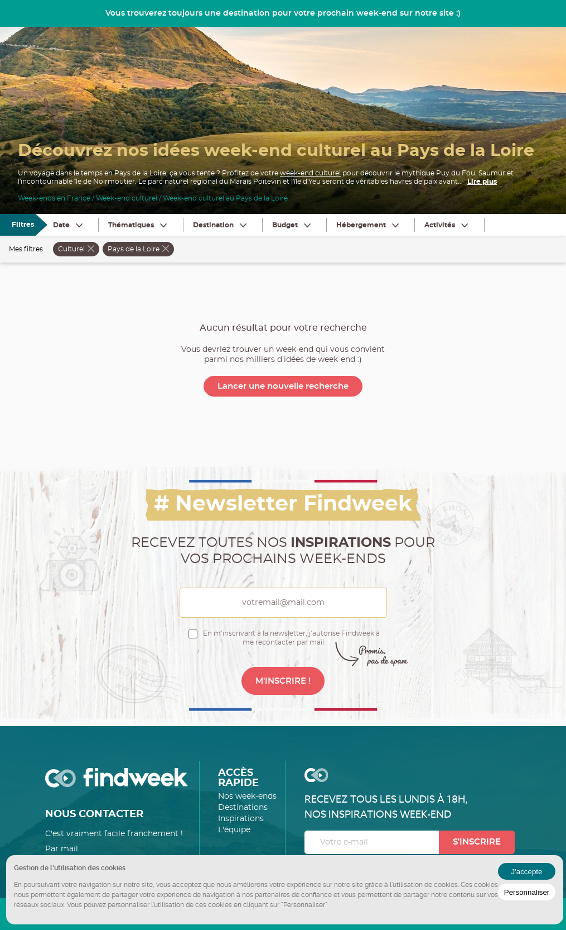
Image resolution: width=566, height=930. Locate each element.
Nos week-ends (247, 796)
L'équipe (234, 830)
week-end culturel (310, 173)
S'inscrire (477, 842)
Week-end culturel (126, 198)
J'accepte (527, 871)
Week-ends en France (54, 198)
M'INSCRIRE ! (283, 681)
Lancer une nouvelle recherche (283, 386)
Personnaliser (527, 892)
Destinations (243, 808)
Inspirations (241, 819)
